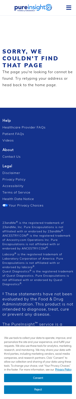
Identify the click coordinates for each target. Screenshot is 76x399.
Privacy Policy (14, 179)
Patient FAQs (13, 134)
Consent (38, 381)
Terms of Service (16, 192)
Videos (8, 140)
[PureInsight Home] (33, 7)
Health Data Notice (18, 199)
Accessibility (13, 186)
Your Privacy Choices (23, 205)
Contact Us (11, 156)
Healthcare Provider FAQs (24, 127)
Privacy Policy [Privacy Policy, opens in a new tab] (63, 372)
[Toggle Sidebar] (69, 7)
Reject (38, 392)
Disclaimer (11, 173)
